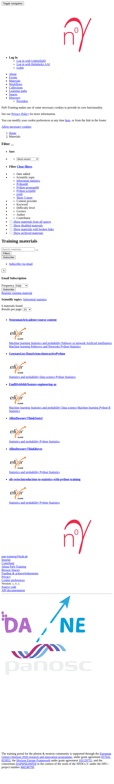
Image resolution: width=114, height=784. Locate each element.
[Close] (4, 271)
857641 (105, 757)
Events (13, 77)
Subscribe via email (21, 263)
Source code (9, 587)
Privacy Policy (20, 114)
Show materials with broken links (31, 229)
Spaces (13, 94)
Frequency (8, 285)
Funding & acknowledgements (20, 573)
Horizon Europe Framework (33, 760)
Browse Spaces (11, 570)
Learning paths (18, 91)
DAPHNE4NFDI (26, 763)
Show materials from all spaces (30, 221)
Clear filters (24, 166)
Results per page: (12, 309)
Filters (6, 253)
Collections (16, 87)
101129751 (85, 760)
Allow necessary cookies (16, 126)
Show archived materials (26, 233)
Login (20, 67)
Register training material (17, 293)
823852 (6, 760)
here (67, 120)
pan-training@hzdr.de (15, 556)
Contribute (8, 563)
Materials (14, 80)
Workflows (15, 84)
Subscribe (8, 257)
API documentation (13, 590)
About (12, 74)
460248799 (27, 767)
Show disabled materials (26, 225)
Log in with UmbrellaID (31, 60)
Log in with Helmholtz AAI (33, 64)
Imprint (6, 559)
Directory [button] (14, 97)
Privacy (6, 576)
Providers (22, 101)
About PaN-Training (14, 566)
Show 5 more (24, 197)
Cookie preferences (13, 580)
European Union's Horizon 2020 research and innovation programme (56, 755)
